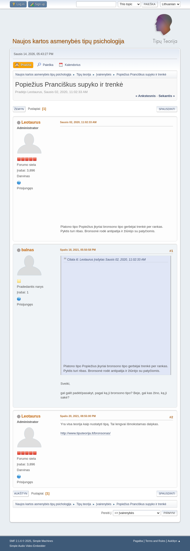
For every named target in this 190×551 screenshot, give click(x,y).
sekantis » (166, 96)
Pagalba (138, 540)
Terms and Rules (155, 540)
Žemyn (19, 109)
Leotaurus (30, 122)
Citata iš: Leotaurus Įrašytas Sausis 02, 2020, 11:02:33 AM (106, 259)
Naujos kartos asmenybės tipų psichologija (68, 41)
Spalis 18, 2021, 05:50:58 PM (78, 249)
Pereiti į (106, 512)
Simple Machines (43, 540)
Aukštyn (20, 493)
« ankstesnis (146, 96)
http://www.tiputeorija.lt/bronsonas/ (86, 433)
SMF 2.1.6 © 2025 (20, 540)
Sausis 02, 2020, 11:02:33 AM (78, 122)
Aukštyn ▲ (174, 540)
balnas (27, 250)
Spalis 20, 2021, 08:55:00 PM (78, 416)
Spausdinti (167, 109)
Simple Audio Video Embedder (28, 545)
